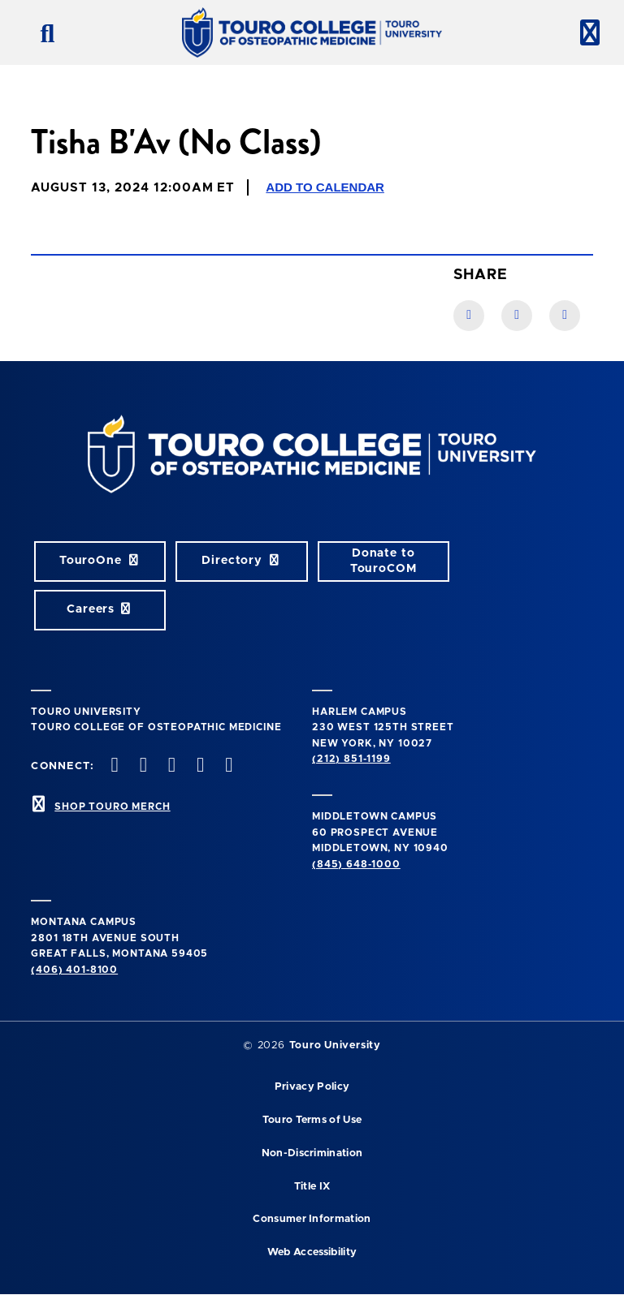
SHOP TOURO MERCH (112, 806)
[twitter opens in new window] (141, 766)
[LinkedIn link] (516, 315)
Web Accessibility (312, 1252)
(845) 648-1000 (356, 864)
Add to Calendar (325, 187)
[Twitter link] (564, 315)
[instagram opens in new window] (169, 766)
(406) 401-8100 (74, 969)
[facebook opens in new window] (113, 766)
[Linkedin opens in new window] (227, 766)
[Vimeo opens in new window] (199, 766)
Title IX (312, 1186)
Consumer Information (311, 1219)
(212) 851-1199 (351, 759)
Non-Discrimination (312, 1153)
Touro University (335, 1045)
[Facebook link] (468, 315)
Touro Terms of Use (312, 1120)
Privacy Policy (312, 1087)
